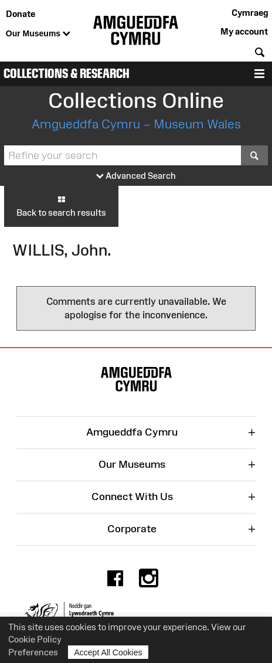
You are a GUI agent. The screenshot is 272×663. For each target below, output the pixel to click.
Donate (20, 14)
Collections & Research (67, 73)
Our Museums (38, 34)
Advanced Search (136, 176)
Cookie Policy (35, 639)
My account (244, 31)
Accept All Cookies (108, 652)
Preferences (33, 652)
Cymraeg (250, 13)
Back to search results (61, 205)
